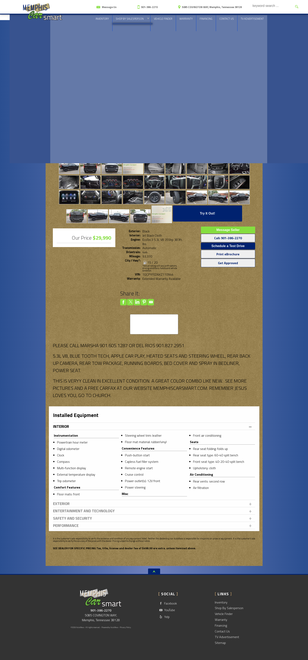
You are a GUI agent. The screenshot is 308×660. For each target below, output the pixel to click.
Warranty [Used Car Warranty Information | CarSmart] (188, 18)
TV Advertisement (248, 18)
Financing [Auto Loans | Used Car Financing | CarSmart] (206, 18)
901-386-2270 (100, 610)
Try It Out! (207, 213)
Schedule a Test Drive (228, 246)
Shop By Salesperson (136, 18)
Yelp (164, 616)
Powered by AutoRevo (109, 627)
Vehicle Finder (224, 613)
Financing (221, 625)
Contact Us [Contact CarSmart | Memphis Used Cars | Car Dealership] (224, 18)
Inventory (221, 602)
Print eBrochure (227, 254)
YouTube (166, 610)
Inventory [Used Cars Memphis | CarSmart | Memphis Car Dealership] (110, 18)
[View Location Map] (209, 5)
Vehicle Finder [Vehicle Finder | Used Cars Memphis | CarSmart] (167, 18)
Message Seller (228, 230)
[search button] (297, 6)
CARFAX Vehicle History (154, 315)
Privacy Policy (125, 627)
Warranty (221, 619)
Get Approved (228, 263)
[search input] (271, 6)
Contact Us (222, 631)
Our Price (82, 238)
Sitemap (220, 642)
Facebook (167, 603)
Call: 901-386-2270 (228, 238)
